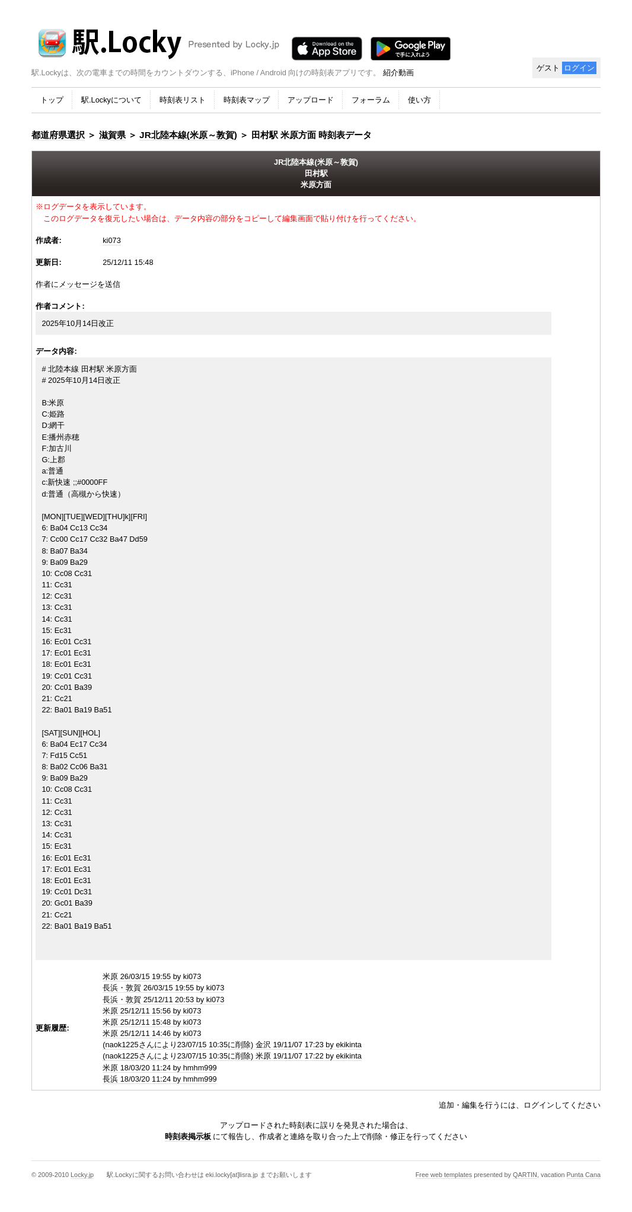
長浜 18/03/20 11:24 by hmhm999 (159, 1079)
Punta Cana (584, 1174)
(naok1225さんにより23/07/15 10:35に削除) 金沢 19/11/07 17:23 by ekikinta (232, 1044)
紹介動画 (398, 72)
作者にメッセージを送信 (78, 284)
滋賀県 (112, 135)
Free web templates (444, 1174)
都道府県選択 (58, 135)
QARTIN (525, 1174)
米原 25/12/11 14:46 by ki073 (152, 1033)
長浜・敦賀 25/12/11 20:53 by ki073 (163, 999)
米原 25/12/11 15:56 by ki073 (152, 1010)
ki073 (112, 240)
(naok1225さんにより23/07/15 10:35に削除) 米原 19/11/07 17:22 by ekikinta (232, 1055)
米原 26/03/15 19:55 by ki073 (152, 976)
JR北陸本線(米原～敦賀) (188, 135)
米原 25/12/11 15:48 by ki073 (152, 1022)
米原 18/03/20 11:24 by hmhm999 (159, 1067)
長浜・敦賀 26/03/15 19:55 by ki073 (163, 987)
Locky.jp (82, 1174)
